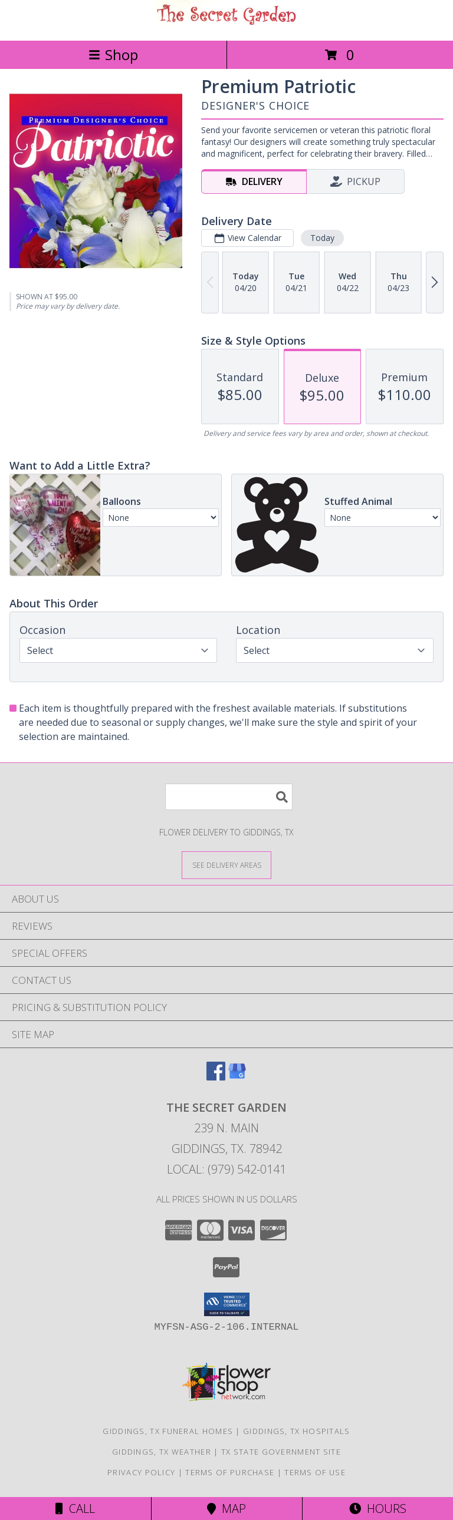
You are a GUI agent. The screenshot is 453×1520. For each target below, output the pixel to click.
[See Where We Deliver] (226, 864)
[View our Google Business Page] (237, 1076)
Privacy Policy (141, 1472)
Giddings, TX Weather (161, 1451)
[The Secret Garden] (226, 23)
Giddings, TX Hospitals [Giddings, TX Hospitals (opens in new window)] (296, 1431)
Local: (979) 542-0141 (226, 1169)
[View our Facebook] (215, 1076)
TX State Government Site (281, 1451)
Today (322, 237)
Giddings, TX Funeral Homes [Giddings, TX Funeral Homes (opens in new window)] (168, 1431)
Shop (113, 54)
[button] (227, 1304)
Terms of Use (315, 1472)
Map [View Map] (226, 1508)
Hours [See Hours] (377, 1508)
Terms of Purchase (229, 1472)
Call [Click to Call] (75, 1508)
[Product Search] (229, 797)
